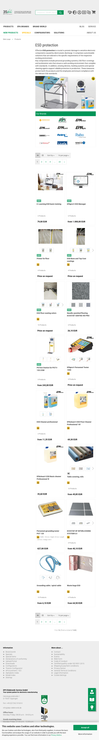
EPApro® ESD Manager (76, 204)
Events (56, 657)
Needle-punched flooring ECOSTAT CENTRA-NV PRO (78, 314)
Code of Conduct (60, 661)
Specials (26, 33)
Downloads (10, 663)
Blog (82, 26)
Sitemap (9, 677)
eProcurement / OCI (13, 671)
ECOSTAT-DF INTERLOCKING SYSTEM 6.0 (79, 532)
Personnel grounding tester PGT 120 (48, 532)
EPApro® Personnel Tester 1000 (78, 368)
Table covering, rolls (75, 477)
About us (91, 33)
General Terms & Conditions (65, 671)
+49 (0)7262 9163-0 (14, 703)
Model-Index (10, 675)
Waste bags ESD (73, 585)
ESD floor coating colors (46, 313)
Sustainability (59, 654)
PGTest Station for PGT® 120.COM (47, 369)
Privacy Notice (56, 735)
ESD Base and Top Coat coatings (76, 260)
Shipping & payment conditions (66, 666)
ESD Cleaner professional (47, 422)
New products (10, 33)
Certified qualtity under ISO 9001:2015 (69, 663)
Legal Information (61, 673)
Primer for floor (43, 259)
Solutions (59, 33)
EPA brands (23, 26)
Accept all (85, 728)
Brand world (40, 26)
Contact (57, 652)
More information (85, 734)
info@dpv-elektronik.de (12, 708)
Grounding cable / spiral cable (49, 585)
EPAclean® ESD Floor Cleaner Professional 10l (79, 423)
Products (8, 26)
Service (92, 26)
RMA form (58, 659)
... (54, 162)
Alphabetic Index (12, 673)
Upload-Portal (11, 661)
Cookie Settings (60, 675)
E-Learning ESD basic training (49, 204)
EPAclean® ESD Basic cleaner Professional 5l (49, 477)
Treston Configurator (14, 668)
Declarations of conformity (16, 659)
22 (60, 162)
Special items (11, 657)
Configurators (42, 33)
